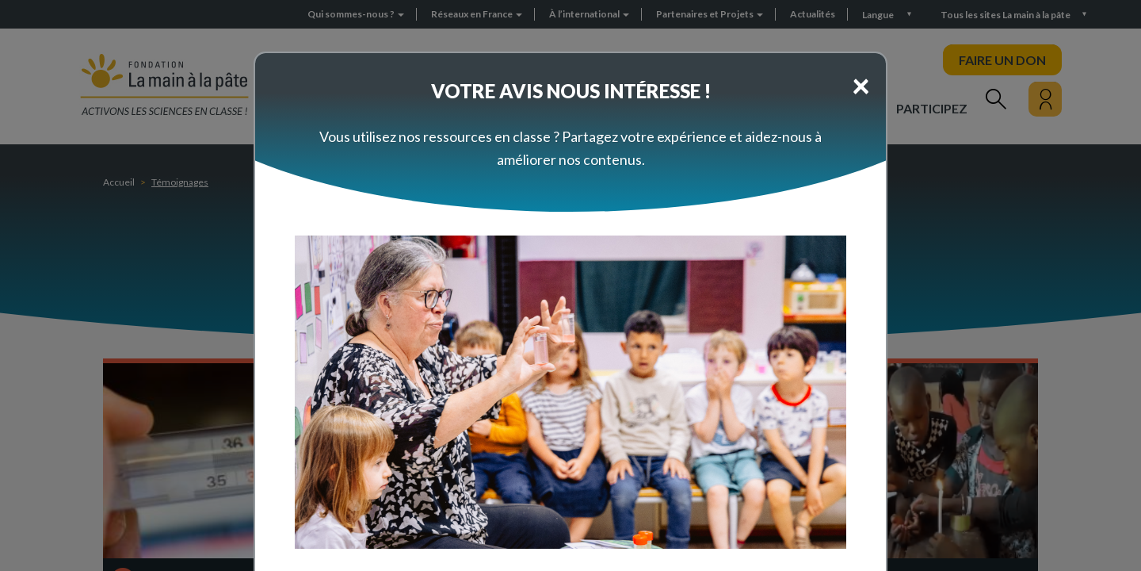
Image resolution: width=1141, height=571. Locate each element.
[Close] (861, 85)
